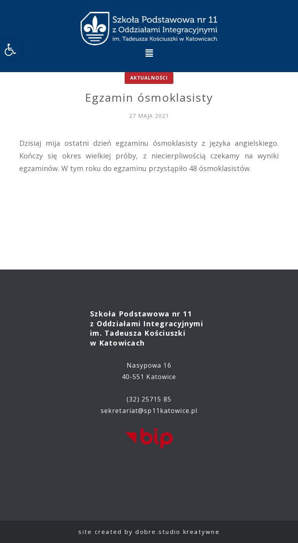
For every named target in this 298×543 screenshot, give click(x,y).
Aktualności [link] (149, 77)
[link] (10, 49)
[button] (149, 52)
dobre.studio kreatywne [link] (177, 532)
